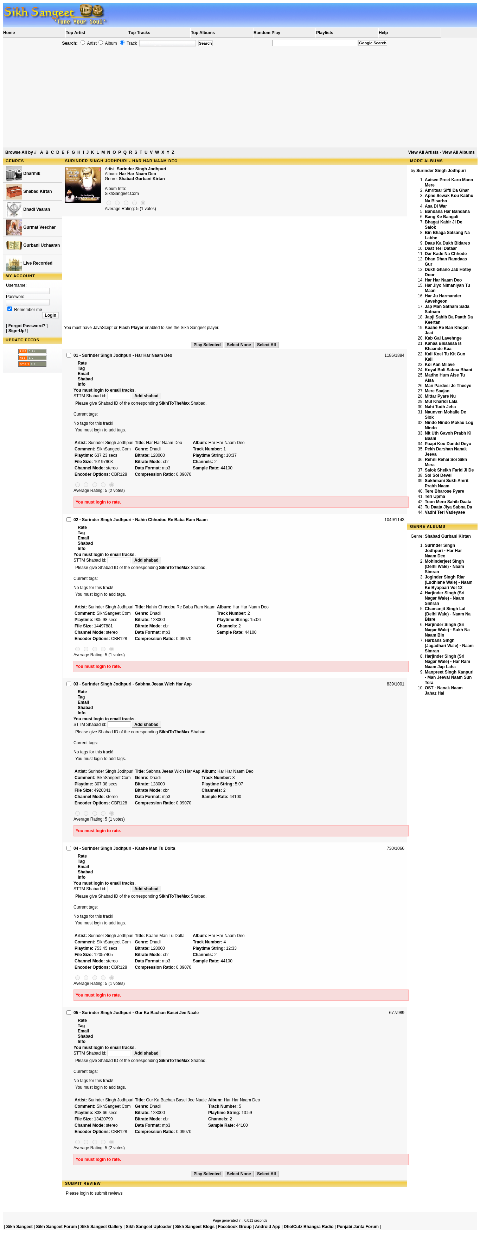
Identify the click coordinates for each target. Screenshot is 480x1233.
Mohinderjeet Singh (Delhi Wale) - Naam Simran (444, 566)
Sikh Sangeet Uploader (149, 1226)
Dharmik (23, 174)
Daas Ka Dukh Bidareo (447, 243)
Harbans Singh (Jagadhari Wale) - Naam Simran (449, 645)
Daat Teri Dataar (441, 248)
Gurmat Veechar (31, 227)
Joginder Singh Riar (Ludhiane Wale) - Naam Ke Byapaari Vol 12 (449, 582)
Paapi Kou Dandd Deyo (448, 443)
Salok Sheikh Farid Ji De (449, 470)
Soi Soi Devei (438, 475)
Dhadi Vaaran (28, 209)
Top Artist (75, 32)
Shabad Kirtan (29, 192)
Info (81, 384)
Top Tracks (139, 32)
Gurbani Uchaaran (33, 245)
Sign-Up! (17, 330)
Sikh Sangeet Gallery (101, 1226)
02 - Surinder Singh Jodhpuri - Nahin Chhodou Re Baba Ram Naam (140, 519)
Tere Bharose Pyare (444, 491)
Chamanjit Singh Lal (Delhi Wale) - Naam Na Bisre (448, 614)
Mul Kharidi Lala (441, 401)
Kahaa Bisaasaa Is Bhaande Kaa (443, 346)
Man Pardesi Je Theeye (448, 385)
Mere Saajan (437, 390)
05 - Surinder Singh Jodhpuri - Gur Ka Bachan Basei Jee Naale (136, 1012)
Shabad (85, 379)
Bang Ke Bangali (441, 216)
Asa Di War (436, 206)
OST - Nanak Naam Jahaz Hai (443, 690)
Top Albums (203, 32)
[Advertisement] (240, 97)
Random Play (267, 32)
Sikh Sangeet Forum (56, 1226)
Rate (82, 363)
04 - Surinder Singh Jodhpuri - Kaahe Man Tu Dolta (124, 848)
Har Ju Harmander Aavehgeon (443, 298)
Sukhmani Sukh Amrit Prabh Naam (446, 483)
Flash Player (131, 327)
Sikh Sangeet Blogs (195, 1226)
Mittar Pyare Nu (440, 396)
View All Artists (423, 152)
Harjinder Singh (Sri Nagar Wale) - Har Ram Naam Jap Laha (447, 661)
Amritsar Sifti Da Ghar (447, 190)
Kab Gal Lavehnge (443, 338)
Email (83, 373)
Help (383, 32)
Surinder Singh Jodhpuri (141, 168)
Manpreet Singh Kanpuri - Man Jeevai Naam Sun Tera (449, 677)
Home (9, 32)
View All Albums (458, 152)
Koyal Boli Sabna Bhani (448, 369)
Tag (81, 368)
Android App (267, 1226)
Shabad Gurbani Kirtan (142, 178)
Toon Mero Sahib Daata (448, 501)
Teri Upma (435, 496)
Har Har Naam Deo (443, 280)
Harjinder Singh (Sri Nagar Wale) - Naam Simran (445, 598)
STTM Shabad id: (102, 395)
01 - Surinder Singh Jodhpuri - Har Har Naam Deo (122, 355)
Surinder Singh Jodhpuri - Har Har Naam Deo (443, 550)
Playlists (324, 32)
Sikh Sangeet (19, 1226)
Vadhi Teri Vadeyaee (445, 512)
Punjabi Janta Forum (358, 1226)
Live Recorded (29, 263)
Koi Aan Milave (440, 364)
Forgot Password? (26, 325)
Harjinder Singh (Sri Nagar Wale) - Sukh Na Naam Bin (447, 630)
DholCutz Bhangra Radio (308, 1226)
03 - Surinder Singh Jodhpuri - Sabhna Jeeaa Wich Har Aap (132, 684)
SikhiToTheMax (174, 403)
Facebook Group (234, 1226)
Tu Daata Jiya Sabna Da (448, 507)
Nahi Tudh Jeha (440, 406)
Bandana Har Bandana (447, 211)
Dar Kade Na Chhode (446, 253)
